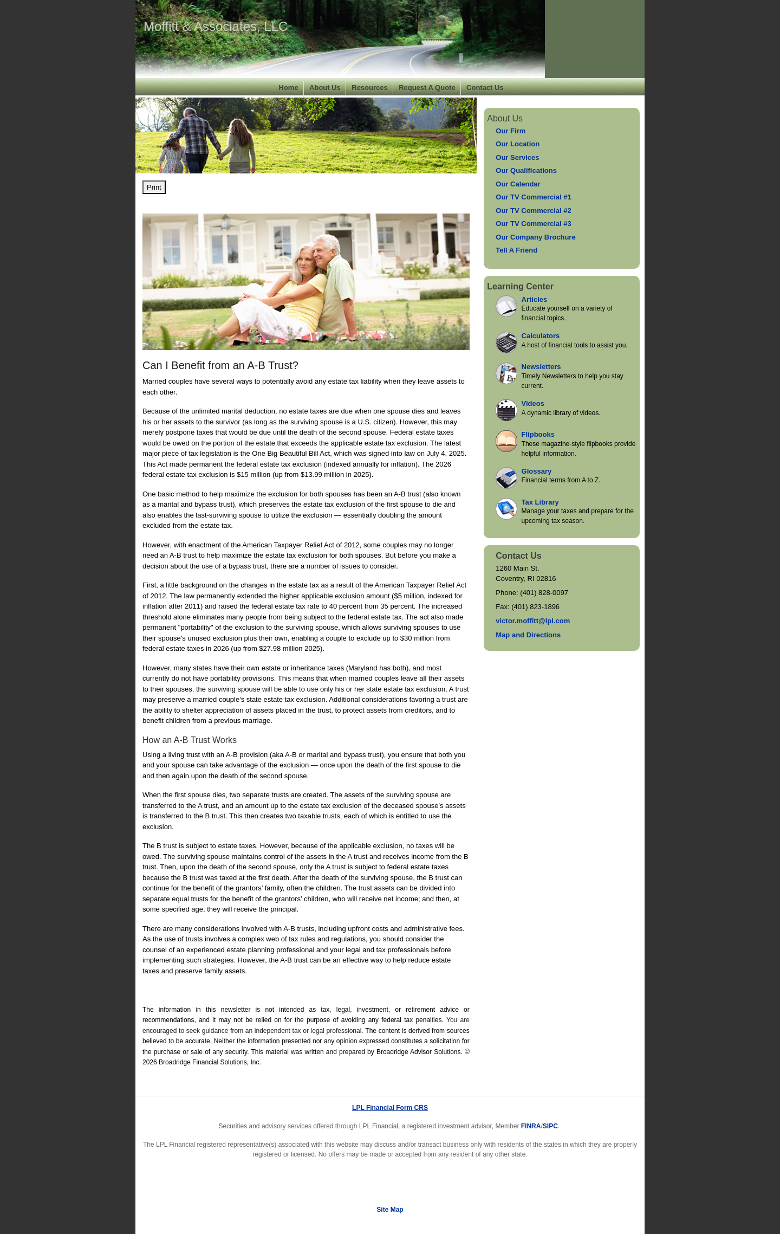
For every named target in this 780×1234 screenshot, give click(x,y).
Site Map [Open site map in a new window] (389, 1209)
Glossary (537, 471)
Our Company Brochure (535, 237)
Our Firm (510, 131)
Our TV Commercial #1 (533, 197)
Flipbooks (538, 434)
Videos (533, 403)
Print (154, 187)
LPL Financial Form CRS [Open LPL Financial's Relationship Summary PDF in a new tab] (390, 1108)
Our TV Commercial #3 (533, 223)
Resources (369, 87)
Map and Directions (528, 635)
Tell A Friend (516, 250)
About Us (325, 87)
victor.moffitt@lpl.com (533, 621)
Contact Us (485, 87)
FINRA (531, 1126)
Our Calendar (518, 184)
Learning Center (520, 286)
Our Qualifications (526, 170)
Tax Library (540, 502)
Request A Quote (427, 87)
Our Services (517, 157)
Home (288, 87)
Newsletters (541, 367)
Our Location (518, 144)
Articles (535, 299)
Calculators (541, 336)
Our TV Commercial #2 (533, 210)
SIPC (550, 1126)
